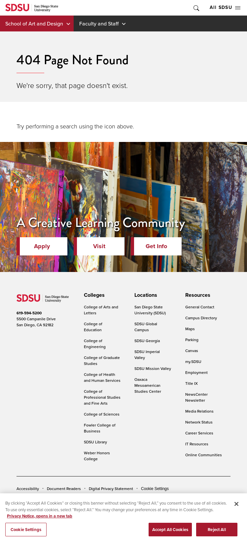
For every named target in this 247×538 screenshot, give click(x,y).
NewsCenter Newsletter (196, 397)
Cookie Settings (155, 488)
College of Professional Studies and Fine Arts (102, 397)
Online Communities (203, 455)
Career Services (199, 433)
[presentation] (93, 295)
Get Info (156, 246)
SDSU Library (95, 442)
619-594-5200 (29, 313)
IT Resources (196, 444)
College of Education (93, 327)
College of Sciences (102, 414)
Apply (42, 246)
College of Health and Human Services (102, 377)
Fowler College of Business (100, 428)
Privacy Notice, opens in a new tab (39, 519)
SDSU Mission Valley (152, 368)
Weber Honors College (97, 456)
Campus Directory (201, 318)
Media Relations (199, 411)
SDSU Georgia (147, 340)
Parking (191, 339)
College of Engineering (95, 343)
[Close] (236, 507)
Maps (190, 329)
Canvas (191, 350)
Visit (99, 246)
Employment (196, 372)
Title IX (191, 383)
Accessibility (28, 488)
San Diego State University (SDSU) (150, 310)
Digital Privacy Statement (111, 488)
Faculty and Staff (99, 23)
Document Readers (64, 488)
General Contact (199, 307)
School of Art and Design (34, 23)
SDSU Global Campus (145, 327)
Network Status (199, 422)
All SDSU (225, 7)
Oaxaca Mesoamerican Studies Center (147, 385)
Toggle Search (195, 8)
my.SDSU (193, 361)
